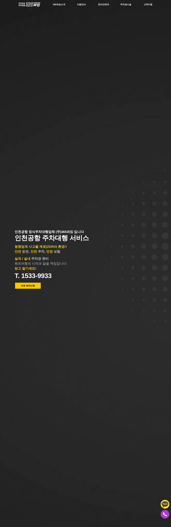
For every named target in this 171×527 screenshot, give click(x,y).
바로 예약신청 (28, 285)
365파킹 (25, 5)
